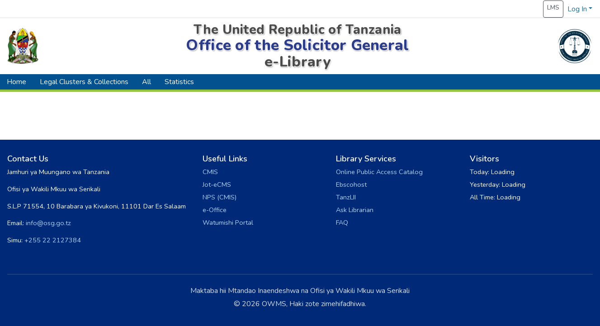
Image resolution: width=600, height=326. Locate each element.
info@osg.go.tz (48, 222)
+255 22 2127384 (52, 240)
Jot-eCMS (217, 184)
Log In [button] (578, 9)
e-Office (215, 209)
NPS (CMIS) (219, 197)
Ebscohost (351, 184)
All (146, 82)
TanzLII (346, 197)
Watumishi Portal (228, 222)
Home (16, 82)
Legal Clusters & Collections (84, 82)
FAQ (342, 222)
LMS (553, 7)
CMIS (210, 171)
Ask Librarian (354, 209)
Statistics (179, 82)
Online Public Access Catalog (379, 171)
